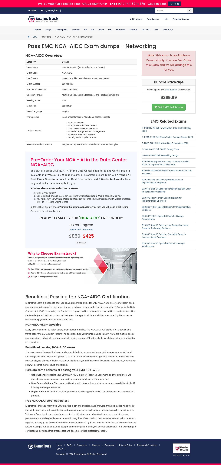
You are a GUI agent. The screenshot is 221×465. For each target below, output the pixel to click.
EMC (35, 37)
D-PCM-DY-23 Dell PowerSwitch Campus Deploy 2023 (167, 137)
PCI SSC (146, 29)
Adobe (37, 29)
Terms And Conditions (147, 445)
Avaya (48, 29)
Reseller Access (181, 19)
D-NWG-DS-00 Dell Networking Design (160, 155)
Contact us (82, 445)
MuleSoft (120, 29)
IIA (92, 29)
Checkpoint (61, 29)
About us (96, 445)
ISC (110, 29)
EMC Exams (171, 90)
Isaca (101, 29)
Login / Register (49, 10)
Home (32, 10)
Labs (166, 19)
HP (85, 29)
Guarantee (110, 445)
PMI (156, 29)
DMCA (60, 449)
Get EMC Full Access (168, 107)
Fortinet (76, 29)
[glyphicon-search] (190, 10)
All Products (136, 19)
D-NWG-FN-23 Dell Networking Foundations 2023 (165, 143)
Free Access (153, 19)
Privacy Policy (125, 445)
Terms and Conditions (81, 229)
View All (168, 29)
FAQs (69, 445)
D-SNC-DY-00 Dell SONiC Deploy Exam (160, 149)
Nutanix (133, 29)
